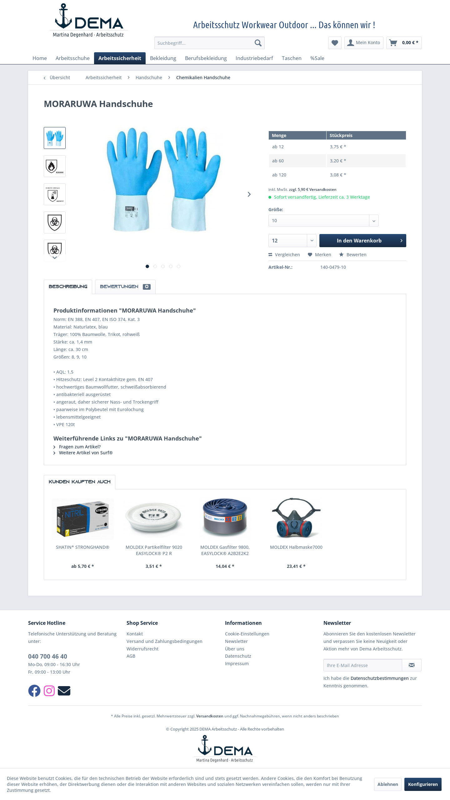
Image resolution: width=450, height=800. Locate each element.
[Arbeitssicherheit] (120, 58)
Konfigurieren (423, 784)
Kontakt (135, 634)
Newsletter (236, 641)
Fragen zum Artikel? (77, 447)
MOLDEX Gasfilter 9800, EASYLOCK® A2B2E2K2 (225, 550)
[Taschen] (292, 58)
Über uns (234, 649)
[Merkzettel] (335, 43)
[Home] (39, 58)
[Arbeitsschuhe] (72, 58)
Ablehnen (388, 784)
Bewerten (353, 254)
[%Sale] (317, 58)
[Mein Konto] (363, 43)
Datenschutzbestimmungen (380, 678)
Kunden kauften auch (79, 482)
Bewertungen (125, 287)
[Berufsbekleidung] (206, 58)
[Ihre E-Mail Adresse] (362, 665)
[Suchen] (258, 43)
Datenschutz (238, 656)
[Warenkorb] (404, 43)
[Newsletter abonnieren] (412, 665)
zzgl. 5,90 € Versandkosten (313, 189)
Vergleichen (284, 254)
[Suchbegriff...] (209, 43)
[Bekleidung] (163, 58)
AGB (131, 656)
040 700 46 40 (47, 656)
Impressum (237, 663)
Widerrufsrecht (142, 649)
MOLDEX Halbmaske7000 (296, 547)
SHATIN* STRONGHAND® (82, 547)
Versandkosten (209, 716)
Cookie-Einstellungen (247, 634)
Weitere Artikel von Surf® (83, 453)
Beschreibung (68, 287)
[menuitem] (209, 43)
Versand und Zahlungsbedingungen (164, 641)
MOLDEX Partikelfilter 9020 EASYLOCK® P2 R (154, 550)
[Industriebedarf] (254, 58)
